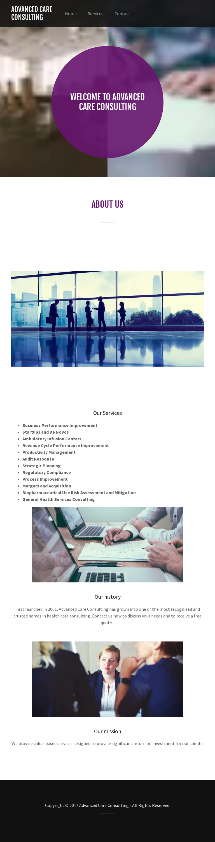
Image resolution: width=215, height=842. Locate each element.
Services (95, 13)
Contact (122, 13)
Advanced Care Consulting (31, 13)
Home (71, 13)
